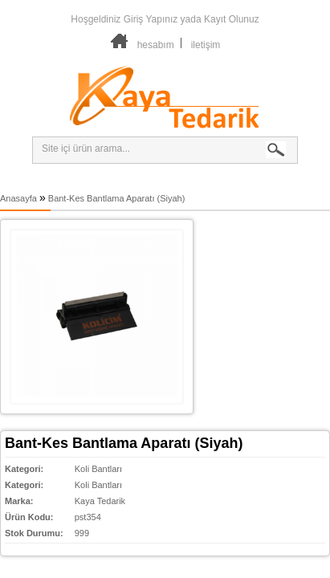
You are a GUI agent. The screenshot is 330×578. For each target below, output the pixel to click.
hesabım (155, 45)
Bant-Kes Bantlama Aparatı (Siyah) (116, 198)
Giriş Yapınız (151, 19)
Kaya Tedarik (100, 501)
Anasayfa (18, 198)
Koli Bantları (98, 469)
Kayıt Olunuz (231, 19)
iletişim (206, 45)
